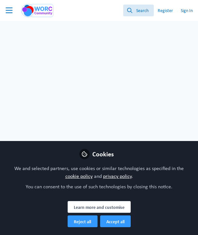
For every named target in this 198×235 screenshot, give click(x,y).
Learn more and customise (99, 207)
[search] (138, 10)
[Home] (33, 10)
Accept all (115, 221)
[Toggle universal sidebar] (9, 10)
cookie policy (79, 176)
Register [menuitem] (165, 10)
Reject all (82, 221)
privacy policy (117, 176)
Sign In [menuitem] (187, 10)
